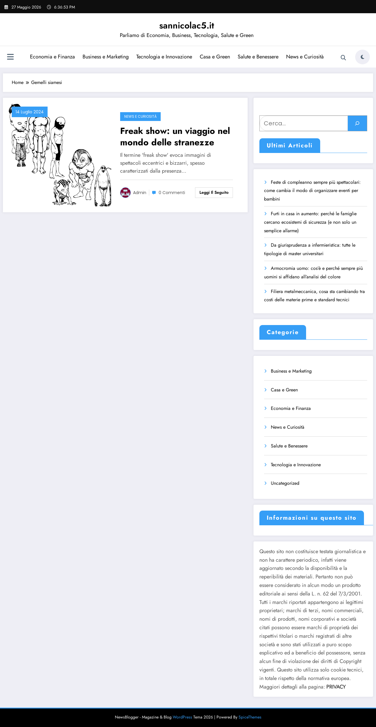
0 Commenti (172, 193)
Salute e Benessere (258, 56)
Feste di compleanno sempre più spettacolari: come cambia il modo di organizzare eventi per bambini (312, 191)
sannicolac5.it (186, 25)
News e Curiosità (305, 56)
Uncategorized (285, 483)
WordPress (182, 717)
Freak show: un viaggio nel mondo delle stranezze (175, 136)
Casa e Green (215, 56)
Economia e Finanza (52, 56)
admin (139, 193)
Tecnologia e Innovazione (164, 56)
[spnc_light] (362, 57)
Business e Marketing (106, 56)
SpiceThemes (250, 717)
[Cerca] (357, 123)
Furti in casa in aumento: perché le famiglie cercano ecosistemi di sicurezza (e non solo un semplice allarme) (310, 222)
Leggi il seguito (214, 192)
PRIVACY (336, 687)
